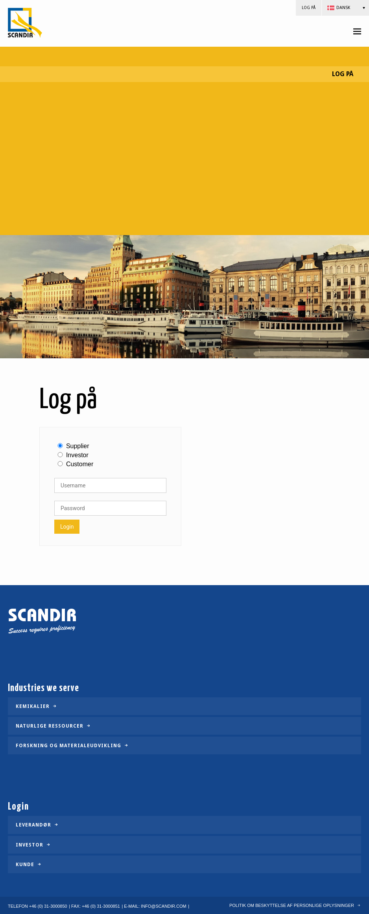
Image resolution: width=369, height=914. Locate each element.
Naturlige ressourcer (49, 726)
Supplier (77, 446)
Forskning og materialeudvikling (68, 745)
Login (67, 527)
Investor (77, 455)
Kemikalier (33, 706)
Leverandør (33, 825)
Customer (79, 464)
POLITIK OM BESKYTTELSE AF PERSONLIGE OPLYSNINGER (291, 905)
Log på (308, 7)
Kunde (25, 864)
